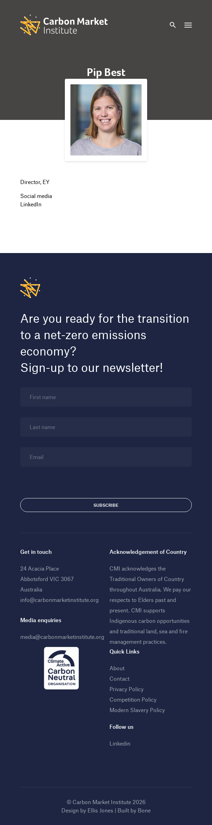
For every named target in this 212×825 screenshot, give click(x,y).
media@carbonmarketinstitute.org (62, 636)
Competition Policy (133, 699)
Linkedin (119, 743)
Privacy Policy (126, 689)
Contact (119, 678)
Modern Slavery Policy (137, 709)
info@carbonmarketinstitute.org (59, 599)
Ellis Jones (100, 810)
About (116, 668)
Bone (144, 810)
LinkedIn (30, 204)
